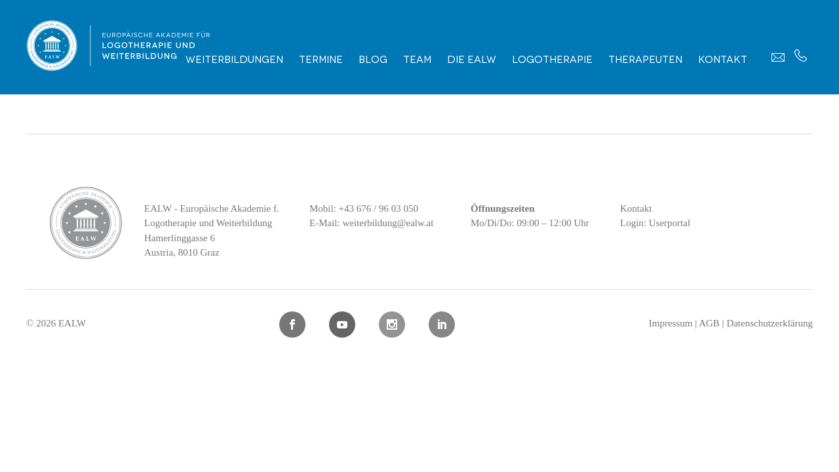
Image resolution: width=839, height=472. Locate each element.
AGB (709, 323)
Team (417, 58)
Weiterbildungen (234, 58)
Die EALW (471, 58)
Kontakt (722, 58)
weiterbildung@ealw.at (387, 223)
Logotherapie (552, 58)
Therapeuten (645, 58)
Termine (321, 58)
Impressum (671, 323)
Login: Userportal (655, 223)
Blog (373, 58)
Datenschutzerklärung (769, 323)
